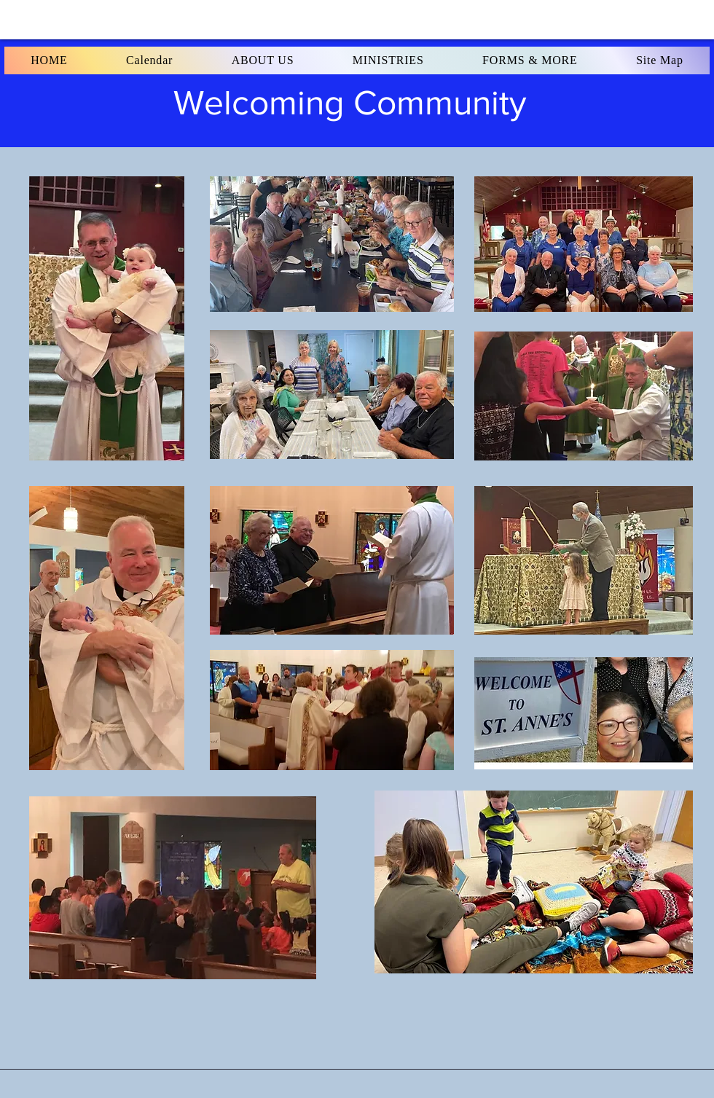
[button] (49, 60)
